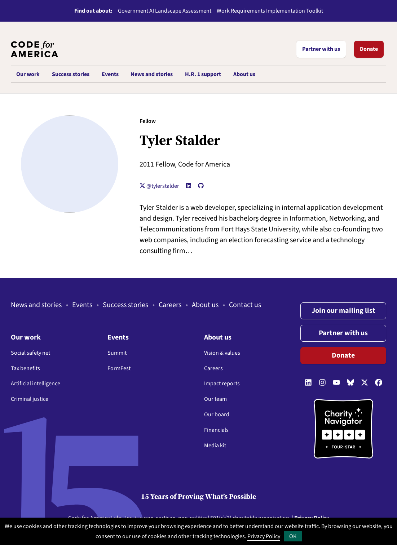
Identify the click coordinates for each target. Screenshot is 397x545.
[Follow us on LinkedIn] (308, 383)
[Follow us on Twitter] (364, 383)
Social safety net (30, 353)
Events (82, 305)
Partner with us (321, 49)
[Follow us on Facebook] (378, 383)
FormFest (119, 368)
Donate (369, 49)
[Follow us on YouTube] (336, 383)
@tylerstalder (159, 186)
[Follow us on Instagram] (322, 383)
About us (205, 305)
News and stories (36, 305)
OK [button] (292, 536)
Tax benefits (25, 368)
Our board (216, 414)
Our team (215, 399)
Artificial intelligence (35, 383)
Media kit (215, 445)
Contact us (245, 305)
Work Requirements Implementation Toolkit (270, 11)
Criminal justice (29, 399)
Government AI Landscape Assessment (164, 11)
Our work (26, 337)
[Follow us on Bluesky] (350, 383)
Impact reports (222, 383)
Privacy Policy (263, 536)
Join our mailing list (343, 311)
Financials (216, 430)
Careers (170, 305)
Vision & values (222, 353)
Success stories (125, 305)
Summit (117, 353)
